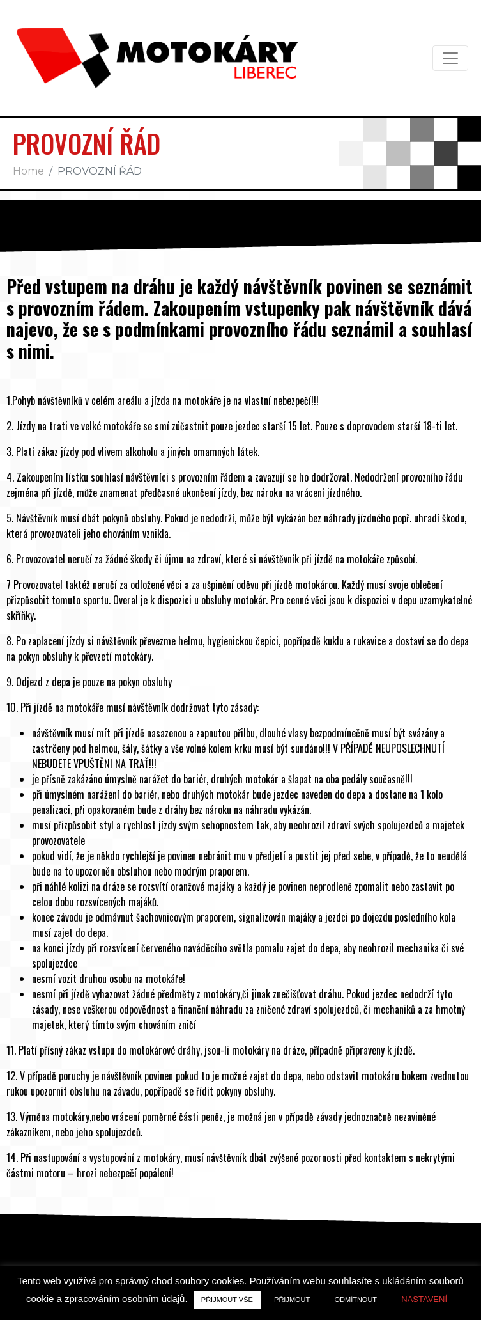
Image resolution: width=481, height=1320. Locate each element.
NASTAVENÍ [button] (424, 1299)
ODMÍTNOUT (355, 1299)
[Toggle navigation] (450, 58)
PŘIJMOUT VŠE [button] (227, 1299)
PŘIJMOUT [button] (292, 1299)
